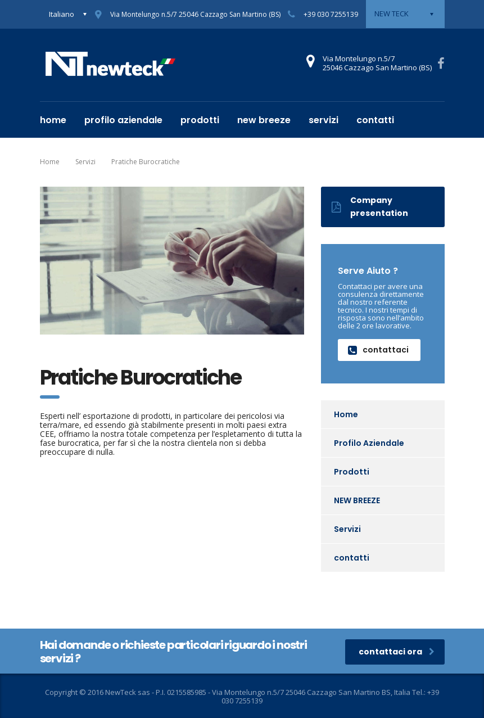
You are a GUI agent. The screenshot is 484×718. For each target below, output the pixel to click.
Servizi (323, 120)
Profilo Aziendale (123, 120)
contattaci (378, 349)
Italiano (61, 14)
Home (53, 120)
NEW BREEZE (264, 120)
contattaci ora (397, 651)
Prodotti (199, 120)
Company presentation (370, 207)
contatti (375, 120)
